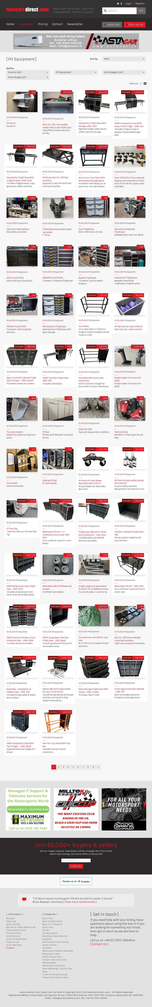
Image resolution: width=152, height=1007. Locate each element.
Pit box (45, 432)
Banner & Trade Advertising (20, 927)
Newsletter (75, 24)
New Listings (13, 924)
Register (139, 3)
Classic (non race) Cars (54, 959)
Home (10, 24)
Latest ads (112, 24)
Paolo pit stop (85, 429)
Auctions (47, 948)
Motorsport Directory (53, 965)
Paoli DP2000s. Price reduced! (129, 178)
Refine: (10, 68)
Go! (141, 10)
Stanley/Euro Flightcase (54, 326)
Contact (57, 24)
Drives (45, 930)
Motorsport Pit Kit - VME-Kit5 (128, 586)
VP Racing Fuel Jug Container (128, 326)
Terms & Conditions (16, 939)
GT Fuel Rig (12, 529)
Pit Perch (11, 123)
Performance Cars (52, 956)
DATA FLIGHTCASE (15, 278)
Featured (11, 921)
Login (128, 3)
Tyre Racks (84, 326)
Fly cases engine (15, 432)
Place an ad (134, 24)
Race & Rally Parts (52, 921)
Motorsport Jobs (51, 953)
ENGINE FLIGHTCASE (16, 326)
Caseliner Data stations (18, 229)
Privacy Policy (14, 933)
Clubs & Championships (55, 974)
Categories (26, 24)
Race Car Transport (52, 924)
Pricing (43, 24)
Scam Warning (14, 945)
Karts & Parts (49, 945)
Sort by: (94, 59)
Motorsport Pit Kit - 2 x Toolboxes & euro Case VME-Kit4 (56, 535)
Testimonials (13, 936)
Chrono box (12, 483)
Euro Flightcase (86, 229)
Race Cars (47, 918)
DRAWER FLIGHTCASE (52, 278)
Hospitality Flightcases (125, 278)
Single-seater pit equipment (93, 586)
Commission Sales (16, 930)
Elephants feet (49, 480)
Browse (10, 918)
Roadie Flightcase (87, 278)
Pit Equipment (50, 933)
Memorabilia (49, 962)
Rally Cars (47, 927)
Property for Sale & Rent (55, 977)
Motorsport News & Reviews (57, 951)
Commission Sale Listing (55, 942)
